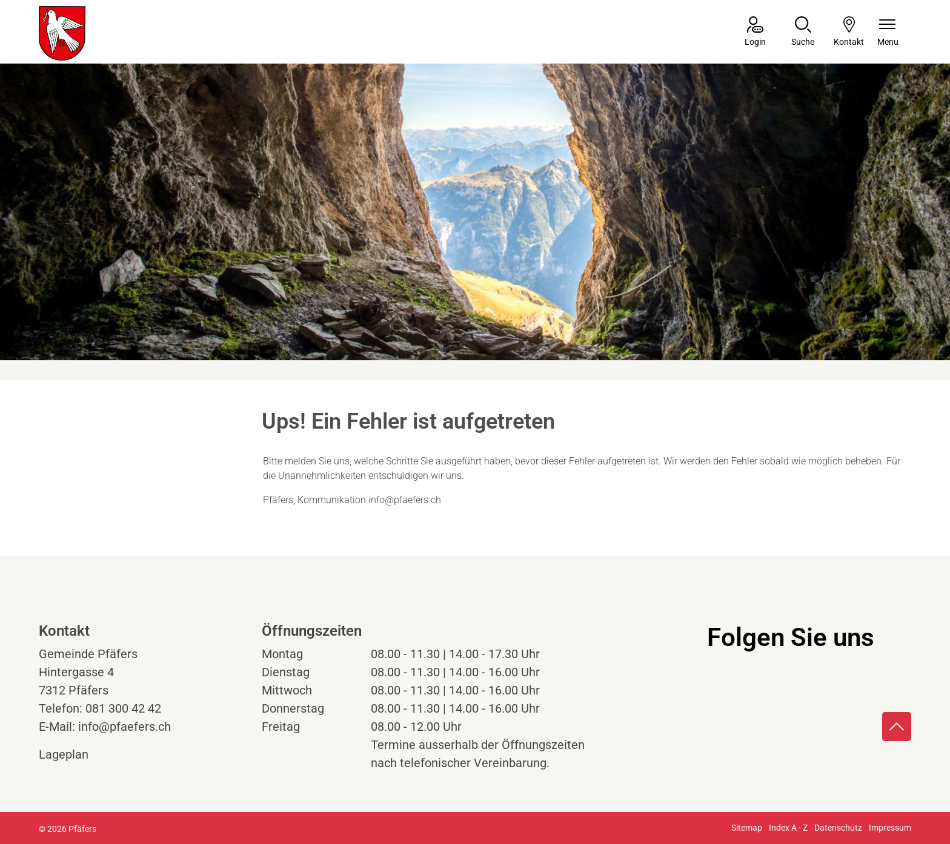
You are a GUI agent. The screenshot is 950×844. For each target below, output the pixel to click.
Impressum (890, 827)
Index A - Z (788, 827)
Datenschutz (838, 827)
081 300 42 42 (123, 708)
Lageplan (75, 754)
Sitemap (746, 827)
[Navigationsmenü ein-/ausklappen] (888, 32)
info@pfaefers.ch (404, 500)
